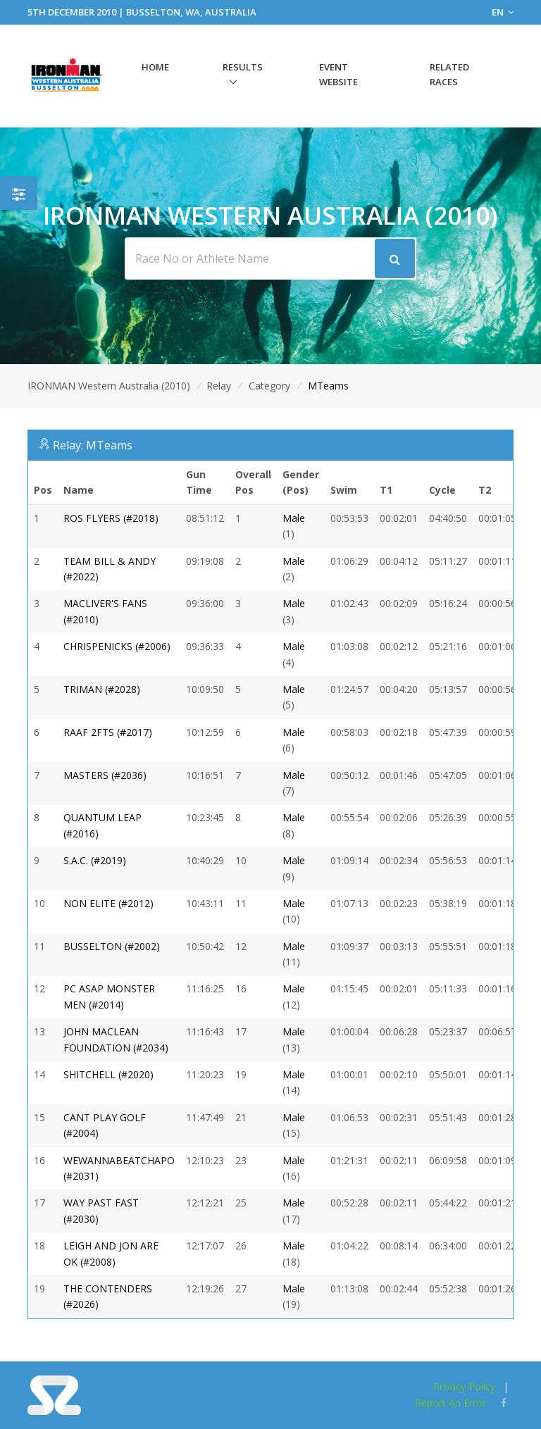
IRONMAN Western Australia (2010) (108, 385)
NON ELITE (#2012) (108, 903)
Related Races (449, 74)
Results (243, 67)
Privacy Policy (464, 1386)
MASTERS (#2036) (105, 775)
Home (155, 67)
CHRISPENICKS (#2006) (116, 646)
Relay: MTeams (92, 445)
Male (293, 518)
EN (503, 12)
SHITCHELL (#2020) (108, 1074)
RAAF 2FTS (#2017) (107, 732)
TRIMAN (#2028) (101, 689)
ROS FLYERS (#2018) (110, 518)
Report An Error (450, 1402)
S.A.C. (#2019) (94, 860)
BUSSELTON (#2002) (111, 946)
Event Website (338, 74)
